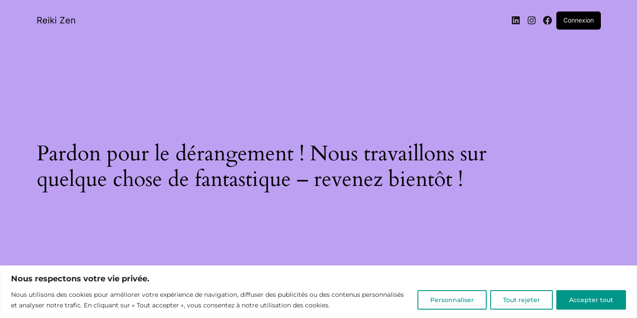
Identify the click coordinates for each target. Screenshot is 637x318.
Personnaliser (452, 300)
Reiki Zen (56, 20)
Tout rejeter (521, 300)
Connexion (578, 20)
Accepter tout (591, 300)
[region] (318, 291)
